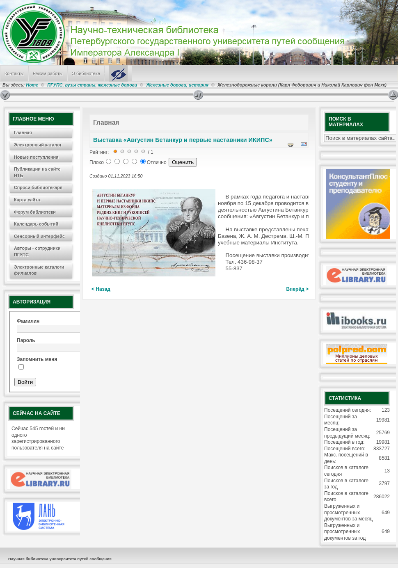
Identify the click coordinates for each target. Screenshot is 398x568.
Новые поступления (36, 157)
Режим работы (48, 73)
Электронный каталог (38, 144)
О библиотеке (86, 73)
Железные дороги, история (177, 84)
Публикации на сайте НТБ (37, 172)
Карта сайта (27, 199)
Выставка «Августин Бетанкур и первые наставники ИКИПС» (182, 140)
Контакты (14, 73)
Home (32, 84)
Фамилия (28, 321)
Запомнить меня (37, 359)
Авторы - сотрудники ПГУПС (37, 251)
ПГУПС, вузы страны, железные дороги (92, 84)
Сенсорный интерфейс (39, 236)
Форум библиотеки (35, 212)
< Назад (100, 289)
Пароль (26, 340)
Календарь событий (36, 223)
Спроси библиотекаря (38, 187)
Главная (23, 132)
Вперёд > (297, 289)
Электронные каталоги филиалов (39, 270)
